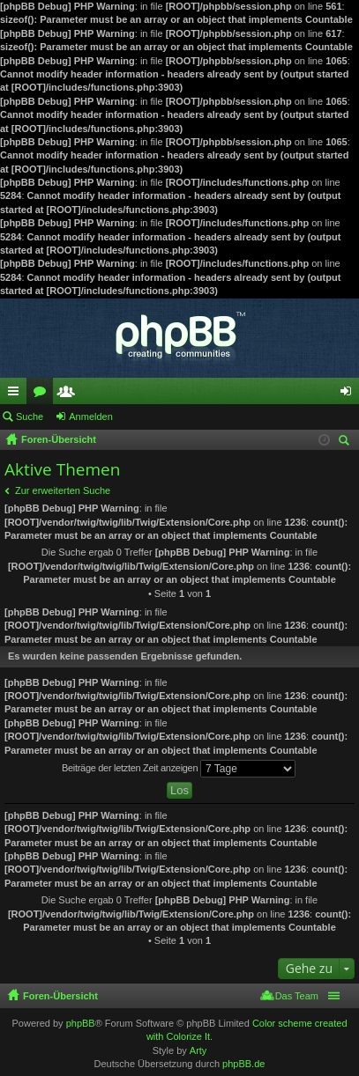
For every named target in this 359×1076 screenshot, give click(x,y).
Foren (43, 394)
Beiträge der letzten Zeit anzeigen (178, 769)
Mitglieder (69, 394)
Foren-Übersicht (60, 996)
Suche (29, 416)
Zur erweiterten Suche (62, 490)
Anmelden (91, 416)
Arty (198, 1050)
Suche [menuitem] (346, 442)
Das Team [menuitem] (296, 996)
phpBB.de (243, 1063)
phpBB (80, 1023)
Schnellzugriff (16, 394)
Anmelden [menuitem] (349, 394)
